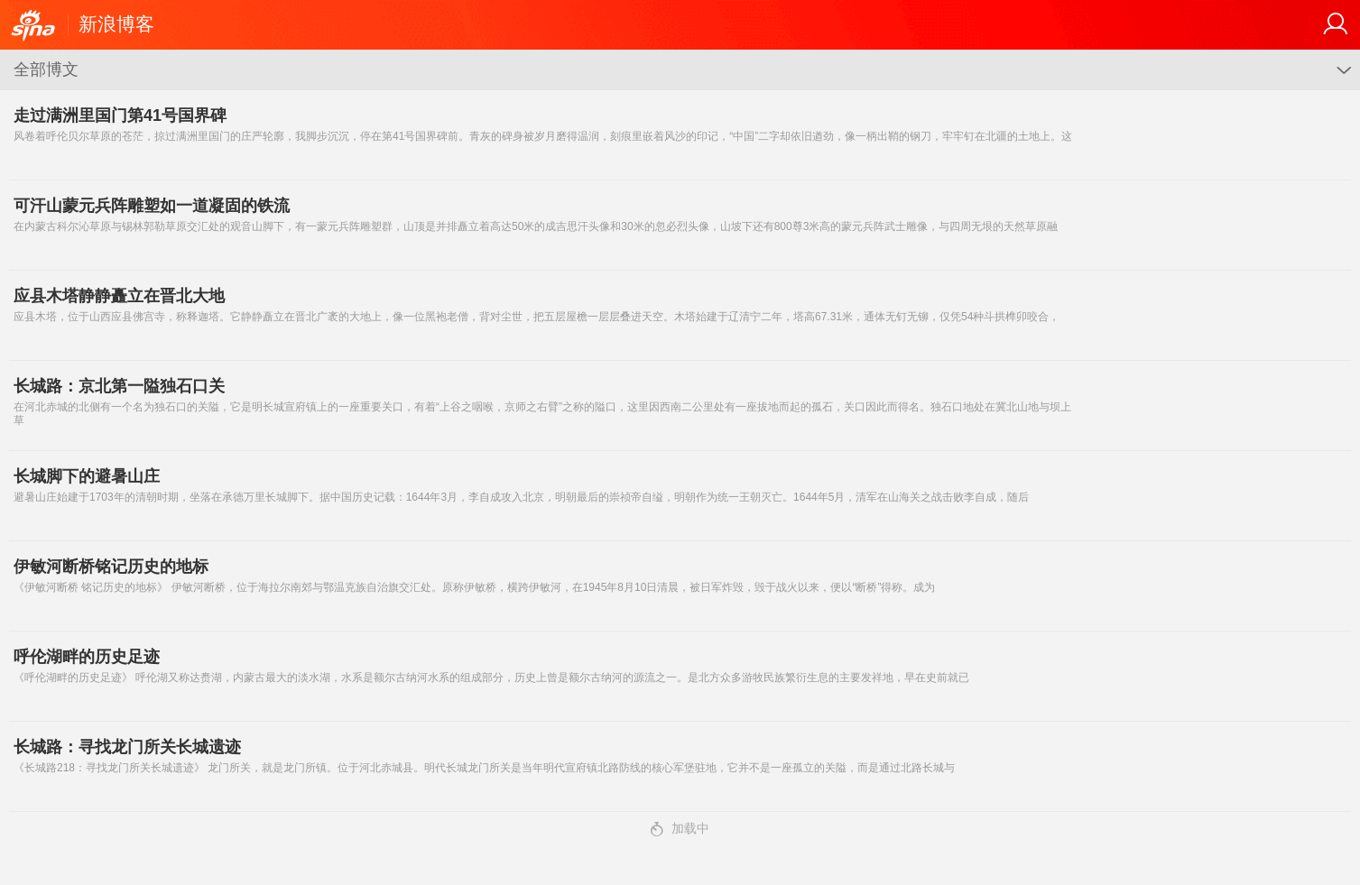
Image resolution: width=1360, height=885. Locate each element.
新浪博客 (116, 24)
